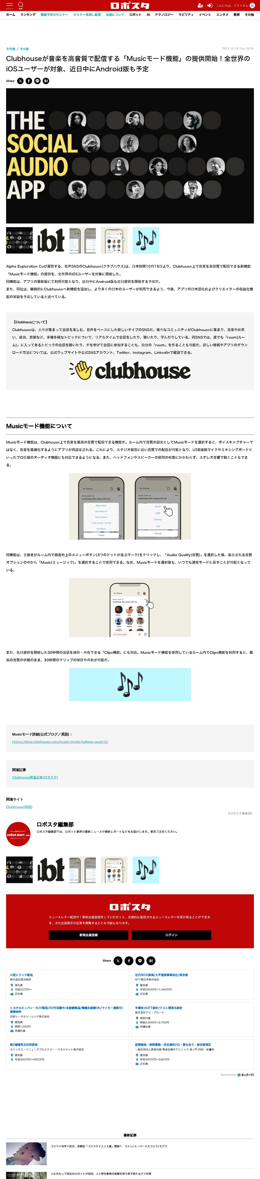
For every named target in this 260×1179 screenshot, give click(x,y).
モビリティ (186, 15)
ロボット (135, 15)
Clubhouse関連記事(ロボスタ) (37, 777)
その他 (250, 15)
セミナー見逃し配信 (86, 15)
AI (148, 15)
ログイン (171, 935)
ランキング (27, 15)
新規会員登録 (88, 935)
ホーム (9, 15)
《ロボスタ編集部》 (239, 813)
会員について (115, 15)
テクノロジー (164, 15)
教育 (237, 15)
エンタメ (223, 15)
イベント (205, 15)
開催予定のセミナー (54, 15)
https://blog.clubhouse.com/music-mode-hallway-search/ (64, 742)
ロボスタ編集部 (58, 824)
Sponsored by (228, 1075)
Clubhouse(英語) (20, 807)
